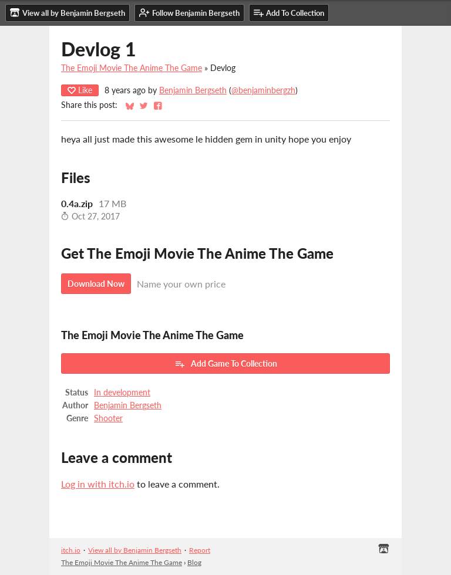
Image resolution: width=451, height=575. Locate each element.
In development (122, 392)
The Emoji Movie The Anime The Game (131, 68)
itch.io (70, 550)
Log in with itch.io (97, 483)
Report (199, 550)
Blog (194, 562)
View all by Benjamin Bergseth (134, 550)
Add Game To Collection (225, 363)
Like (80, 90)
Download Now (96, 284)
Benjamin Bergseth (193, 90)
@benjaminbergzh (263, 90)
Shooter (108, 418)
